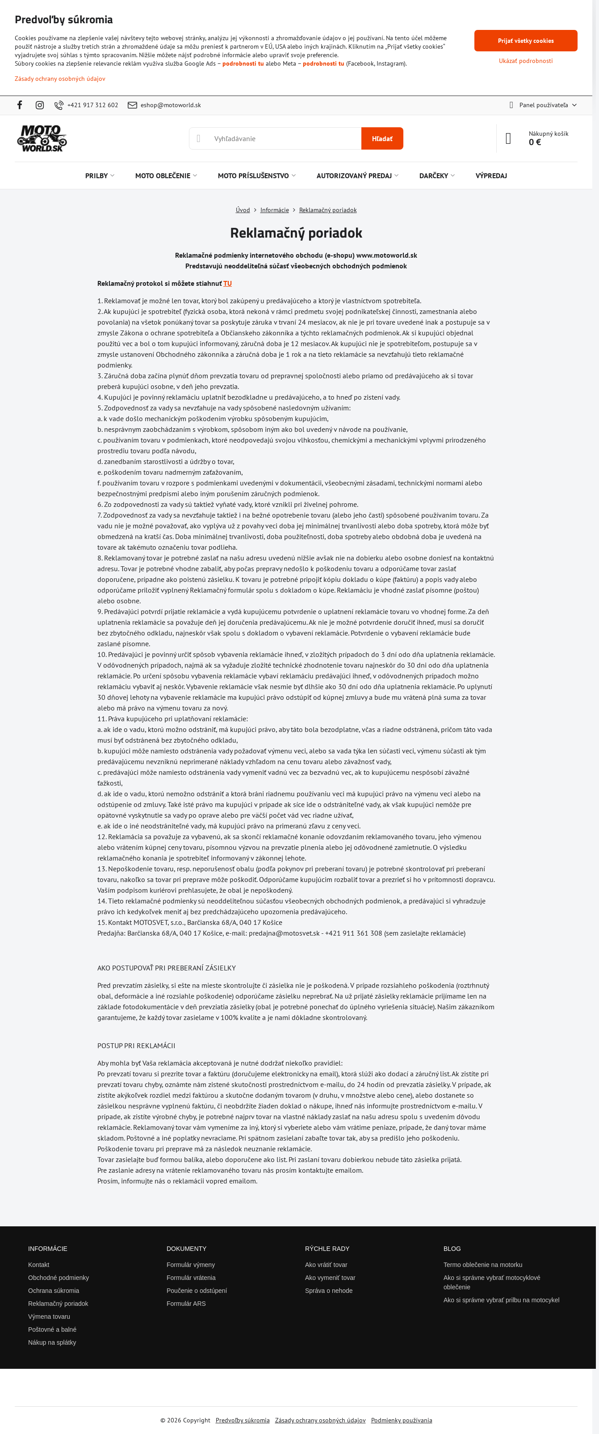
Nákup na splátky (52, 1342)
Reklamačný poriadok (58, 1303)
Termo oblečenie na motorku (483, 1264)
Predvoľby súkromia (243, 1420)
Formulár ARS (186, 1303)
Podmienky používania (401, 1420)
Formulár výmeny (191, 1264)
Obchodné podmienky (58, 1277)
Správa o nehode (329, 1290)
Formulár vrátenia (191, 1277)
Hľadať (382, 138)
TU (227, 283)
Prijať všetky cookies (526, 41)
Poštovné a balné (52, 1329)
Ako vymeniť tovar (330, 1277)
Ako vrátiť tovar (326, 1264)
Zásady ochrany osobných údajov (320, 1420)
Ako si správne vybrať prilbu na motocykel (502, 1300)
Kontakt (38, 1264)
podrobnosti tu (243, 63)
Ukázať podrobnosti (526, 61)
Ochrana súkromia (53, 1290)
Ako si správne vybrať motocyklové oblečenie (492, 1282)
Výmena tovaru (49, 1316)
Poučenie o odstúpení (197, 1290)
